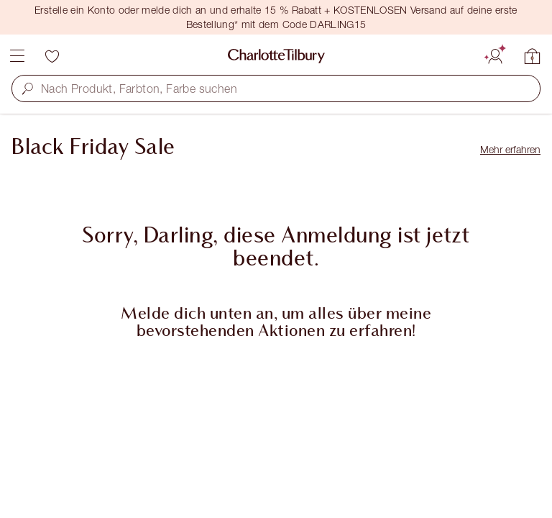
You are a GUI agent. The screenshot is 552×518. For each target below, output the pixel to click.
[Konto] (495, 54)
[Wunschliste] (51, 56)
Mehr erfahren (510, 149)
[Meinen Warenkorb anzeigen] (532, 56)
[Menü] (17, 56)
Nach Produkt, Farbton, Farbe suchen (139, 88)
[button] (27, 88)
